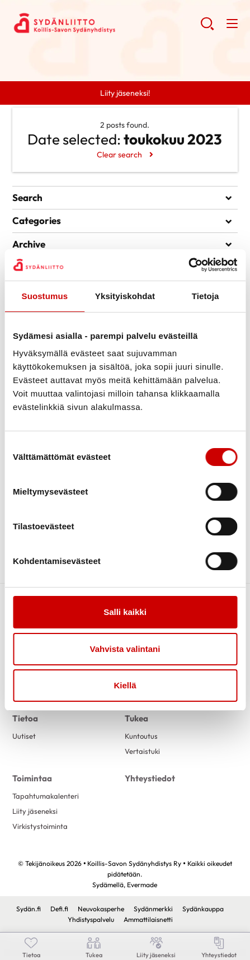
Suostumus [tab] (45, 296)
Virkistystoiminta (40, 826)
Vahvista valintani (125, 649)
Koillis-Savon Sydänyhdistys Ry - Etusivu (101, 23)
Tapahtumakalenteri (45, 795)
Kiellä (125, 685)
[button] (207, 28)
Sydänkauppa (203, 909)
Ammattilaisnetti (148, 919)
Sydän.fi (28, 909)
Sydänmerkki (153, 909)
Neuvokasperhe (101, 909)
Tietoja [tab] (205, 296)
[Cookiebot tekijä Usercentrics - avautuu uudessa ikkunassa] (188, 265)
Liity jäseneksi (35, 811)
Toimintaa (32, 778)
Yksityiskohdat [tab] (125, 296)
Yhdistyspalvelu (91, 919)
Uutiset (24, 735)
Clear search (119, 155)
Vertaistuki (142, 751)
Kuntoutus (141, 735)
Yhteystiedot (150, 778)
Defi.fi (59, 909)
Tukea (136, 718)
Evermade (142, 884)
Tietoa (25, 718)
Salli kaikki (125, 612)
